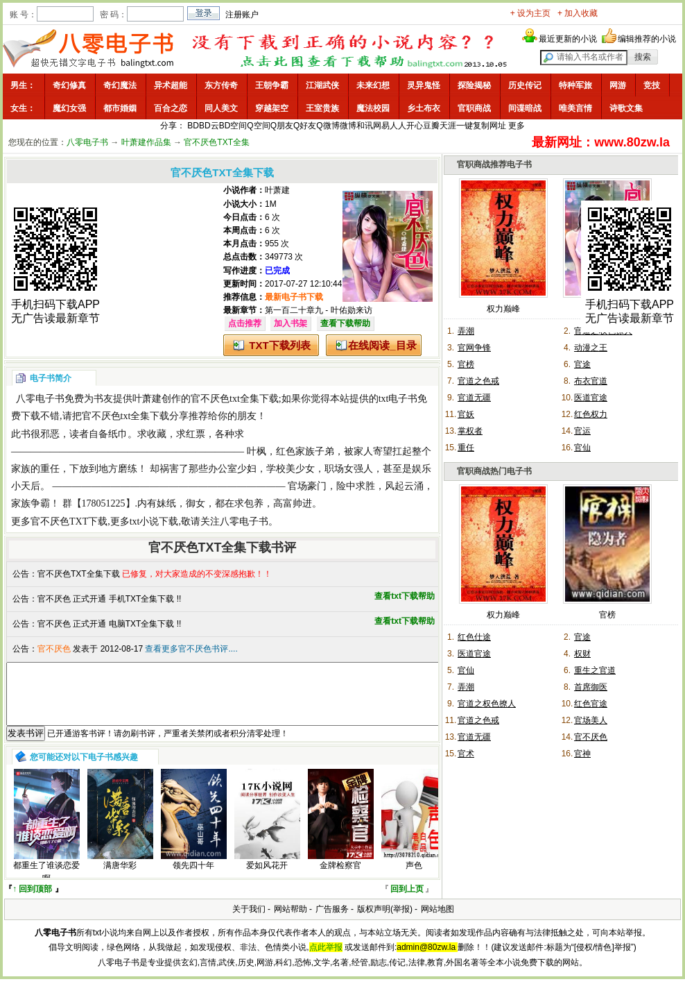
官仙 (582, 447)
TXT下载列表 (279, 345)
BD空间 (233, 125)
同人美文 (221, 108)
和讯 (364, 125)
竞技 (651, 85)
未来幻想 (373, 85)
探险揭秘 (474, 85)
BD (193, 125)
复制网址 (489, 125)
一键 (464, 125)
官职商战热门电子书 (494, 471)
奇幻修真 (69, 85)
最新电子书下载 (294, 297)
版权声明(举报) (385, 921)
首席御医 (590, 687)
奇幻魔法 (120, 85)
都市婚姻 (120, 108)
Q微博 (327, 125)
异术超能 (170, 85)
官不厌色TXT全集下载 (78, 574)
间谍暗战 (524, 108)
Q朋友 (281, 125)
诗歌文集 (626, 108)
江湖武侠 (322, 85)
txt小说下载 (154, 521)
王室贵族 (322, 108)
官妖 (466, 414)
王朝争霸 (271, 85)
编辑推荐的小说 (647, 39)
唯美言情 (575, 108)
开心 (414, 125)
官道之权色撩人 (487, 703)
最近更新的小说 (568, 39)
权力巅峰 (503, 309)
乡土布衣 (423, 108)
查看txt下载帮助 (404, 596)
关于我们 (249, 921)
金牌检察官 (340, 878)
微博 (348, 125)
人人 (398, 125)
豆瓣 (431, 125)
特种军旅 (575, 85)
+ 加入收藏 (577, 13)
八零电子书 (87, 142)
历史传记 (524, 85)
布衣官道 (590, 381)
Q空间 (258, 125)
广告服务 (332, 921)
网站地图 (437, 921)
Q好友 (304, 125)
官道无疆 (474, 397)
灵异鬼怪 (423, 85)
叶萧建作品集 (146, 142)
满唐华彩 (120, 878)
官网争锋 (474, 348)
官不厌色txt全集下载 (235, 398)
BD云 (209, 125)
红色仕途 (474, 637)
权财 (582, 654)
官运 (582, 431)
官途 (582, 364)
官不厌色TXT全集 (217, 142)
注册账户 (242, 14)
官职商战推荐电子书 (494, 164)
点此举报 (325, 960)
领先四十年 (193, 878)
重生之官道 (595, 670)
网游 (617, 85)
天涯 (448, 125)
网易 (381, 125)
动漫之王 (590, 348)
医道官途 (590, 397)
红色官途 (590, 703)
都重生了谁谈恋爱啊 (46, 884)
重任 (466, 447)
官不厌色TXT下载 (69, 521)
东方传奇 (221, 85)
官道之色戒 (478, 381)
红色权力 (590, 414)
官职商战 (474, 108)
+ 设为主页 (530, 13)
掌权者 (470, 431)
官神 (582, 753)
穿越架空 (271, 108)
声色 (414, 878)
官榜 (466, 364)
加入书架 (290, 323)
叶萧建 (277, 190)
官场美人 (590, 720)
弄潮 (466, 331)
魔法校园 (373, 108)
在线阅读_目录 (382, 345)
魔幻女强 (69, 108)
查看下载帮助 (345, 323)
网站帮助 (290, 921)
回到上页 (407, 901)
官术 (466, 753)
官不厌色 (590, 737)
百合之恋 (170, 108)
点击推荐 (244, 323)
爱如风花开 (267, 878)
